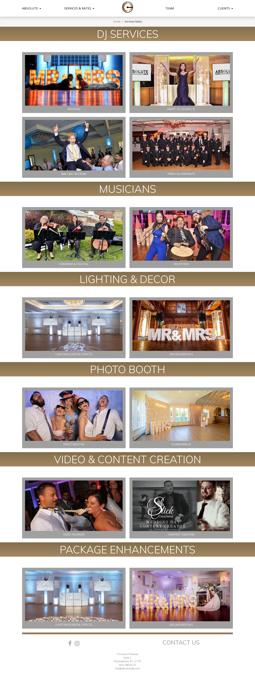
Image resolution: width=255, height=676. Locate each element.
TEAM (169, 8)
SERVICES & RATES (79, 8)
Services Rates (133, 21)
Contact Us (181, 642)
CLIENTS (225, 8)
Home (117, 21)
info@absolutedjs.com (127, 668)
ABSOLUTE (31, 8)
